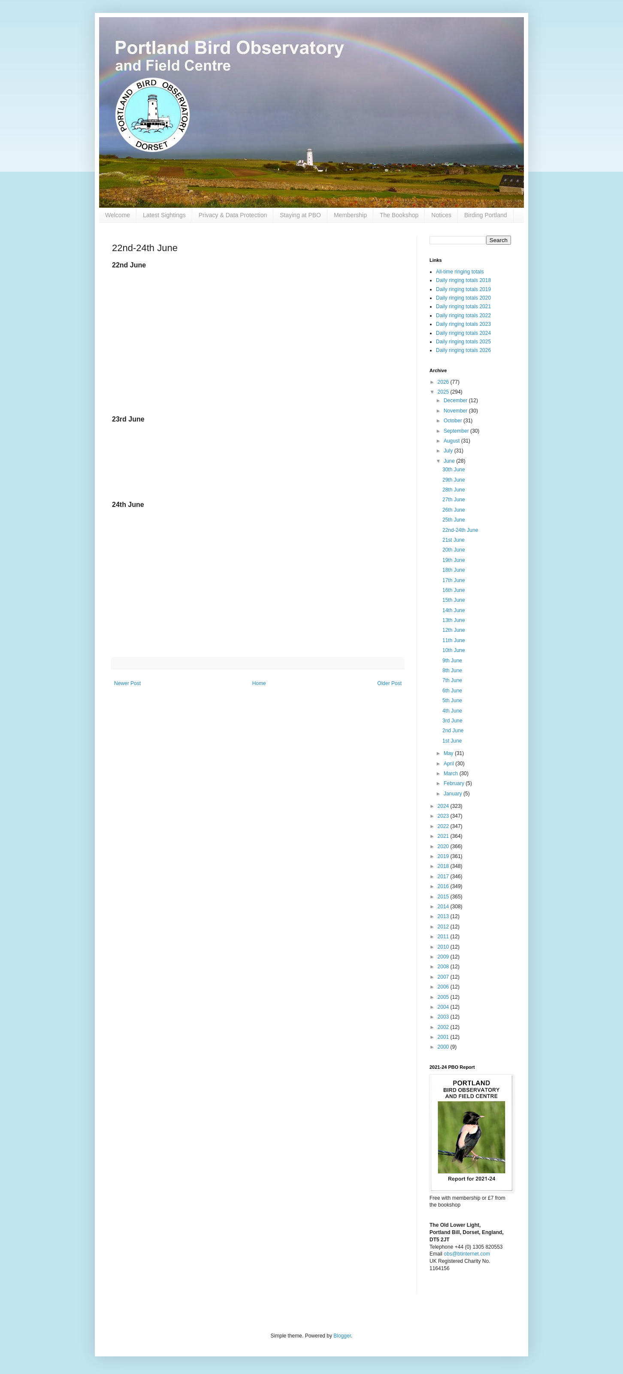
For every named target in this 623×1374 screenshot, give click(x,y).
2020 (444, 846)
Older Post (389, 683)
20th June (453, 550)
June (450, 461)
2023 (444, 816)
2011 (444, 937)
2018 (444, 866)
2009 (444, 957)
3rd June (452, 721)
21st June (453, 540)
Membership (350, 215)
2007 (444, 977)
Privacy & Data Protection (233, 215)
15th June (453, 600)
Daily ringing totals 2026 (463, 350)
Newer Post (127, 683)
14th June (453, 610)
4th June (452, 711)
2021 (444, 836)
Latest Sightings (164, 215)
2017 (444, 877)
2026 (444, 382)
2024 (444, 806)
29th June (453, 480)
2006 (444, 987)
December (456, 400)
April (449, 764)
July (449, 451)
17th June (453, 580)
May (449, 753)
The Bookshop (399, 215)
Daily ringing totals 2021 (463, 306)
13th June (453, 620)
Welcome (117, 215)
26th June (453, 510)
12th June (453, 630)
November (456, 411)
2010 (444, 947)
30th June (453, 470)
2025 (444, 392)
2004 (444, 1007)
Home (259, 683)
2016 (444, 886)
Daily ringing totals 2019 (463, 289)
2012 (444, 927)
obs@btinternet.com (467, 1254)
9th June (452, 661)
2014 (444, 907)
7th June (452, 680)
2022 (444, 826)
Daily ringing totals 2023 (463, 324)
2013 (444, 916)
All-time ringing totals (460, 272)
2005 (444, 997)
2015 (444, 897)
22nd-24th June (460, 530)
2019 (444, 856)
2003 (444, 1017)
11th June (453, 640)
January (453, 794)
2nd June (452, 731)
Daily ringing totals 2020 (463, 298)
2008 (444, 967)
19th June (453, 560)
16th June (453, 590)
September (457, 431)
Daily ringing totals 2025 (463, 342)
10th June (453, 650)
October (453, 421)
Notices (441, 215)
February (455, 783)
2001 (444, 1037)
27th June (453, 500)
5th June (452, 701)
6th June (452, 691)
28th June (453, 490)
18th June (453, 570)
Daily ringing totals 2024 (463, 333)
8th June (452, 670)
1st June (452, 741)
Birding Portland (485, 215)
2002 (444, 1027)
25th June (453, 520)
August (452, 441)
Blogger (342, 1336)
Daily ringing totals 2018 (463, 280)
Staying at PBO (300, 215)
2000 (444, 1047)
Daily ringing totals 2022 (463, 315)
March (452, 773)
